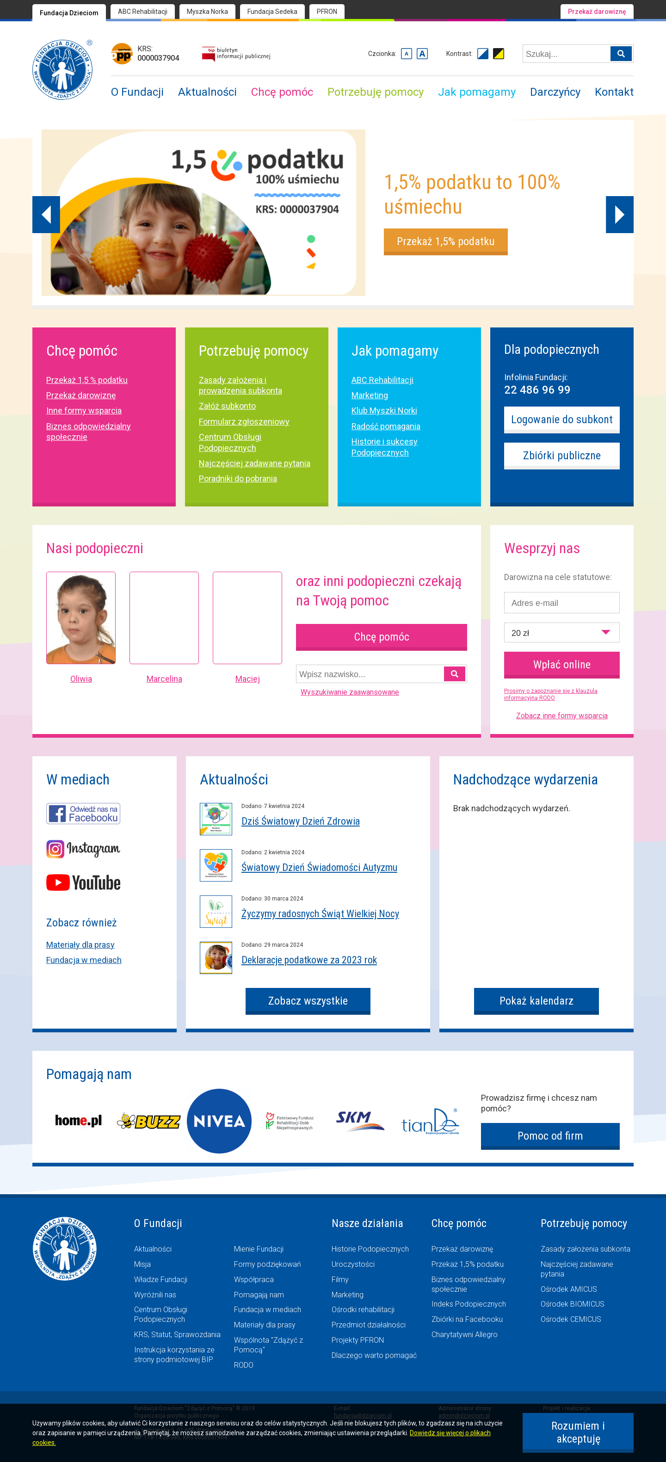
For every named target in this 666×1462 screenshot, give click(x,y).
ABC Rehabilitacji (142, 11)
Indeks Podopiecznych (469, 1304)
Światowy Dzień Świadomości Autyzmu (319, 867)
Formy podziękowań (267, 1264)
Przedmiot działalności (369, 1324)
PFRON (327, 11)
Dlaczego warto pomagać (374, 1355)
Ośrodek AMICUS (569, 1289)
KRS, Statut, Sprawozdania (177, 1334)
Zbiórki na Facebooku (467, 1319)
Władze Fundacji (160, 1279)
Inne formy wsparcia (84, 410)
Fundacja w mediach (84, 960)
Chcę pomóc (282, 92)
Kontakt (614, 92)
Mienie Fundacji (259, 1249)
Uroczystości (353, 1264)
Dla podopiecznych (551, 349)
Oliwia (81, 679)
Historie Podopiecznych (370, 1249)
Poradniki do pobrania (238, 478)
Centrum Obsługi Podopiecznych (160, 1314)
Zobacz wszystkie (308, 1000)
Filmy (340, 1279)
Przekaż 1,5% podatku (446, 241)
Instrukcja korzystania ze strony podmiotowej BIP (174, 1354)
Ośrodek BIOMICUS (572, 1304)
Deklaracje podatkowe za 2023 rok (309, 960)
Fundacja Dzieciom (69, 13)
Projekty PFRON (358, 1340)
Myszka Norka (207, 11)
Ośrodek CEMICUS (571, 1319)
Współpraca (254, 1279)
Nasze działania (367, 1223)
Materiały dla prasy (80, 945)
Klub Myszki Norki (384, 410)
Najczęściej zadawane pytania (254, 463)
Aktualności (207, 92)
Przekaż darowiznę (597, 11)
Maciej (247, 679)
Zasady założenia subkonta (585, 1249)
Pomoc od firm (550, 1135)
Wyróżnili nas (155, 1294)
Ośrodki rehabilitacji (363, 1309)
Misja (142, 1264)
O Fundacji (137, 92)
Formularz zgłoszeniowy (244, 421)
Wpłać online (562, 664)
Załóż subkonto (227, 406)
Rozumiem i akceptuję (578, 1432)
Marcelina (164, 679)
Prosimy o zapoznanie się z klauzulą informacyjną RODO (551, 695)
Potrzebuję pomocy (375, 92)
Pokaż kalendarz (537, 1000)
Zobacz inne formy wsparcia (562, 715)
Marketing (370, 395)
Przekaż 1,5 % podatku (87, 380)
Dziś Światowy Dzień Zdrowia (300, 821)
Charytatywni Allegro (465, 1334)
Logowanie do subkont (562, 419)
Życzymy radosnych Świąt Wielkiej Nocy (320, 913)
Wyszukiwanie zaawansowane (350, 692)
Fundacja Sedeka (272, 11)
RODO (243, 1365)
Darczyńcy (555, 92)
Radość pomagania (386, 426)
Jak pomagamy (477, 92)
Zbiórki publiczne (562, 455)
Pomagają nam (259, 1294)
